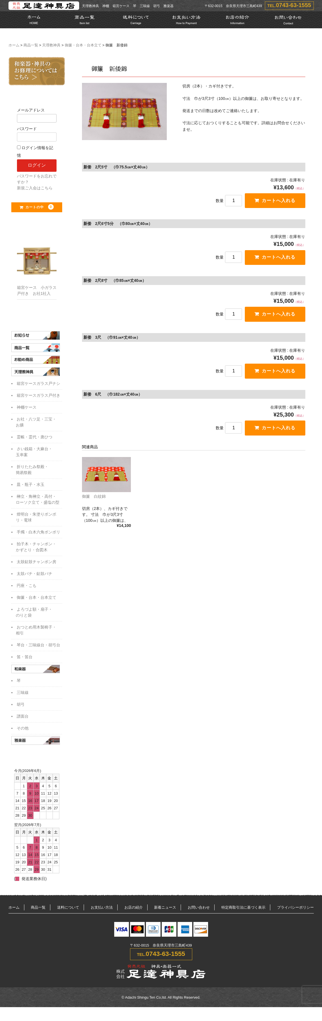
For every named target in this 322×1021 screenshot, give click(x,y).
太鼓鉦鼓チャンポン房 (36, 563)
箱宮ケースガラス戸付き (38, 397)
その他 (23, 730)
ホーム (14, 45)
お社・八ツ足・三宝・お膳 (36, 424)
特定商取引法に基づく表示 (243, 910)
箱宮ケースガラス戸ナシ (38, 385)
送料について (68, 910)
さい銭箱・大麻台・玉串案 (34, 453)
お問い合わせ (199, 910)
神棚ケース (26, 409)
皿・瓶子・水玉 (30, 486)
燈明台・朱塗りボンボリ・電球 (36, 519)
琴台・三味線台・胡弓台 (38, 646)
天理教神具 (51, 45)
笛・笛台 (25, 658)
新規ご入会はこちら (35, 188)
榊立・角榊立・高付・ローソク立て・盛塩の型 (37, 501)
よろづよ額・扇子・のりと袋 (34, 614)
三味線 (23, 694)
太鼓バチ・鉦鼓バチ (34, 575)
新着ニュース (165, 910)
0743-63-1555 (293, 5)
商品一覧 (30, 45)
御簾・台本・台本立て (83, 45)
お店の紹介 (133, 910)
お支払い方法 (102, 910)
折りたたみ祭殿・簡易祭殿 (32, 471)
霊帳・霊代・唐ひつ (34, 438)
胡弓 (21, 706)
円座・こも (26, 587)
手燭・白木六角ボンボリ (38, 533)
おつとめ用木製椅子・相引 (36, 632)
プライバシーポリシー (295, 910)
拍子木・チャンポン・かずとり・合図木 (36, 548)
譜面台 (23, 718)
